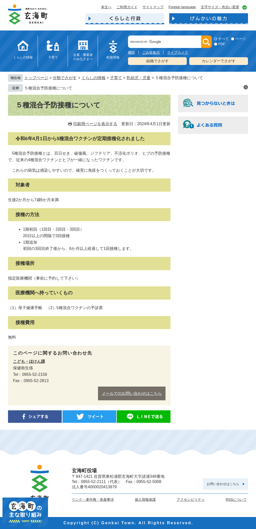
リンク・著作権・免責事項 (93, 500)
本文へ (106, 7)
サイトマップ (153, 7)
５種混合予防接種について (48, 88)
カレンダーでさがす (219, 61)
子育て (53, 57)
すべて (223, 39)
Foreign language (182, 7)
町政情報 (113, 57)
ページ (240, 39)
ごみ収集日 (151, 52)
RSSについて (236, 500)
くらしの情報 (23, 57)
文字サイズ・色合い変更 (220, 7)
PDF (221, 44)
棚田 (131, 52)
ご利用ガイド (127, 7)
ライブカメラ (177, 52)
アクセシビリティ (191, 500)
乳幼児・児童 (138, 78)
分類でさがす (65, 78)
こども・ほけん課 (29, 361)
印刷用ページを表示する (95, 124)
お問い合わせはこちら (223, 484)
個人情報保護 (145, 500)
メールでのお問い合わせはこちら (132, 393)
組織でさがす (157, 61)
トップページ (36, 78)
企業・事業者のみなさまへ (83, 57)
